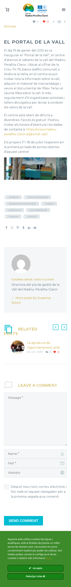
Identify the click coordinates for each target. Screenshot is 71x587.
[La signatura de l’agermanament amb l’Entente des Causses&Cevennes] (19, 347)
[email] (35, 463)
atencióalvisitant (38, 197)
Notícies (10, 26)
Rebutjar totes (35, 576)
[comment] (35, 419)
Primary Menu (63, 10)
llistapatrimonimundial (22, 203)
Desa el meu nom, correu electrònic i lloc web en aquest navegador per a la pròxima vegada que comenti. (39, 491)
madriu (49, 203)
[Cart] (7, 9)
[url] (35, 473)
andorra (14, 197)
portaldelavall (38, 210)
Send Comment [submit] (23, 521)
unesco (32, 216)
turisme (13, 216)
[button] (56, 327)
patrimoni (15, 210)
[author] (35, 454)
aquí (48, 558)
